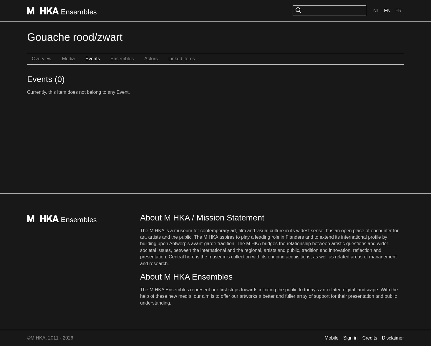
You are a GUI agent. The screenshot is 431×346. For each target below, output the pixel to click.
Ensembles (122, 58)
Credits (369, 337)
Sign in (350, 337)
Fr (398, 10)
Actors (151, 58)
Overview (42, 58)
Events (92, 58)
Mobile (332, 337)
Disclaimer (393, 337)
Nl (376, 10)
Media (68, 58)
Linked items (181, 58)
